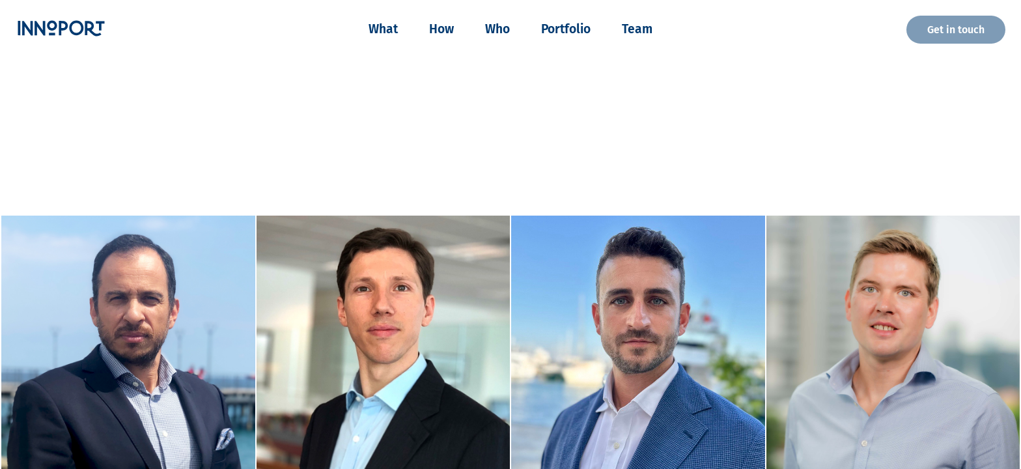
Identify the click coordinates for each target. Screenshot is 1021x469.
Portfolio (566, 28)
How (441, 28)
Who (497, 28)
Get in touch (956, 29)
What (383, 28)
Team (637, 28)
